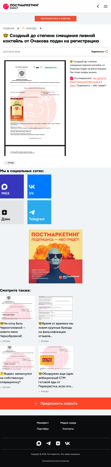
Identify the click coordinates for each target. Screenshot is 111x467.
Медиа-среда (68, 423)
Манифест (43, 423)
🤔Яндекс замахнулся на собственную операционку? (16, 378)
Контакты (68, 429)
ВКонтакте (94, 81)
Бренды (9, 163)
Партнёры (43, 429)
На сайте (98, 78)
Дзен (72, 85)
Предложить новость (55, 403)
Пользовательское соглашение (55, 461)
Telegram (82, 81)
